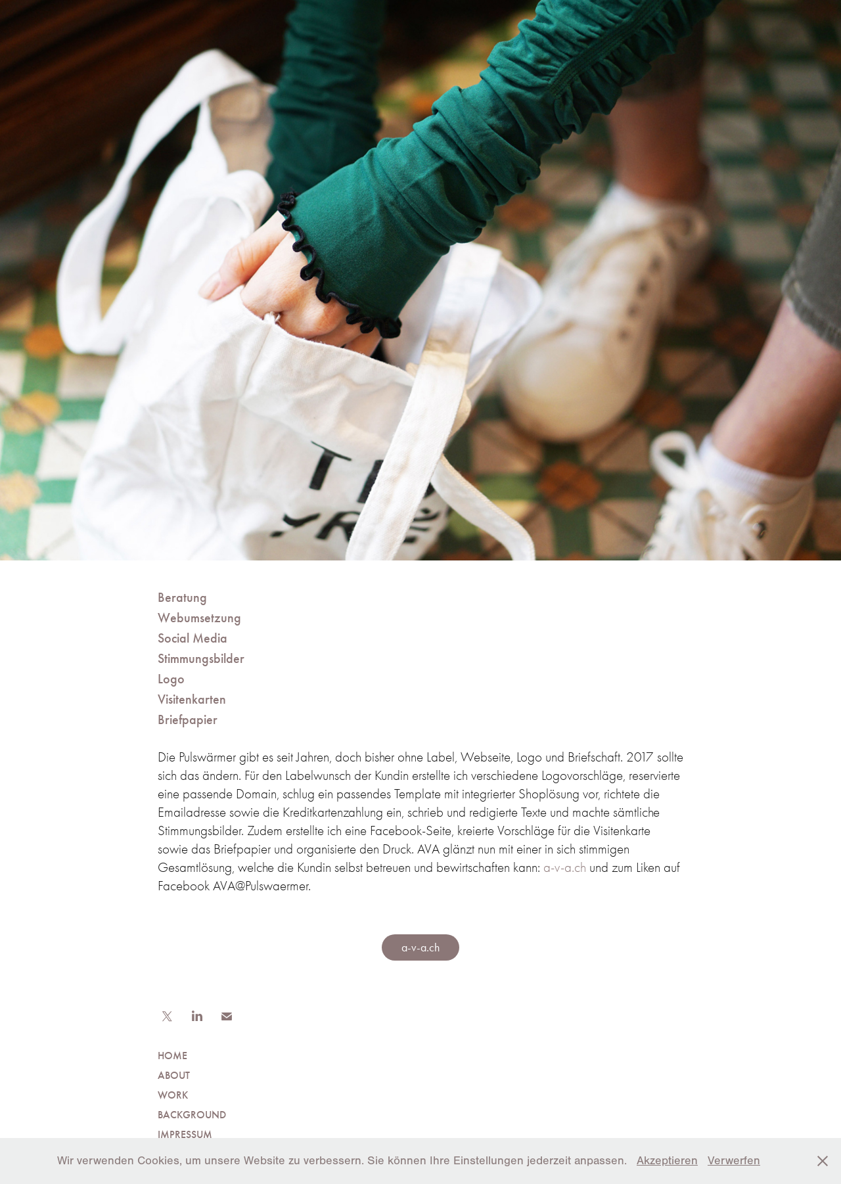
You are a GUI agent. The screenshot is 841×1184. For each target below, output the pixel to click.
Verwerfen (734, 1161)
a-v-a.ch (564, 867)
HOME (172, 1055)
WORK (173, 1095)
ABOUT (174, 1075)
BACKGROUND (192, 1114)
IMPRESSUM (185, 1134)
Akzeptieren (667, 1161)
